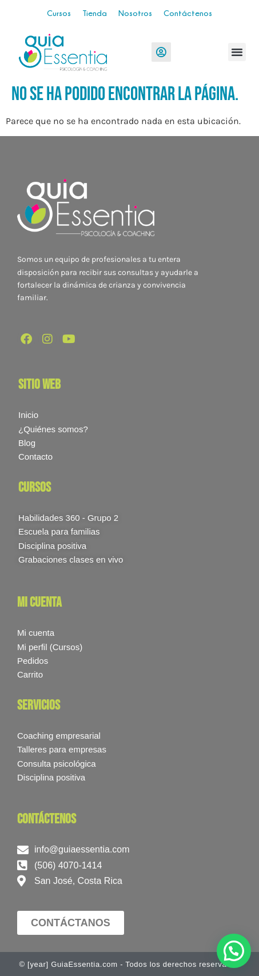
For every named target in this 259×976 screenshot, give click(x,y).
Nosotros (135, 13)
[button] (237, 52)
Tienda (94, 13)
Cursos (59, 13)
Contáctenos (188, 13)
